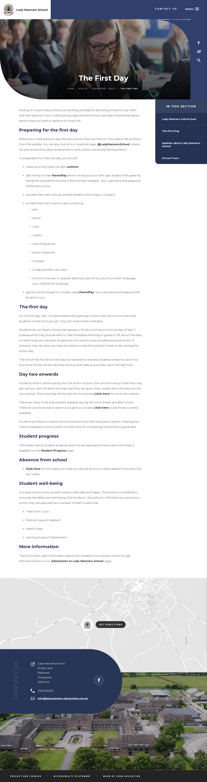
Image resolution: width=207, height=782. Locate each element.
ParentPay (59, 175)
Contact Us (166, 9)
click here (101, 407)
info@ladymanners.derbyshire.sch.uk (63, 698)
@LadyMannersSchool (114, 145)
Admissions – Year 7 (104, 88)
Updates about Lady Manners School (181, 145)
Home (71, 88)
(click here (102, 393)
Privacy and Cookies (25, 776)
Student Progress (53, 450)
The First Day (170, 131)
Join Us (83, 88)
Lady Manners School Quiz (179, 119)
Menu (189, 9)
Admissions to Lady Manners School (77, 561)
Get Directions (112, 625)
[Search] (199, 60)
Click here (33, 468)
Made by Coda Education (121, 776)
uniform (72, 166)
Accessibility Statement (72, 776)
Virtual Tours (170, 158)
